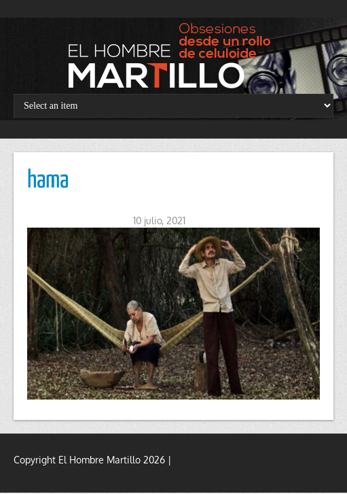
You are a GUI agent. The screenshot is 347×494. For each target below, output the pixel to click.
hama (48, 181)
